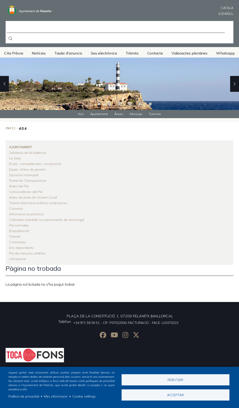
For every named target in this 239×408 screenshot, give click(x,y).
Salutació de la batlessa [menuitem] (27, 153)
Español (226, 14)
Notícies (39, 53)
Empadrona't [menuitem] (19, 231)
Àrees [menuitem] (118, 114)
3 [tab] (109, 104)
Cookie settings (84, 396)
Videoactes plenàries (189, 53)
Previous (4, 84)
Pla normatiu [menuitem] (19, 225)
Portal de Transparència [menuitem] (27, 180)
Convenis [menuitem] (16, 208)
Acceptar (175, 395)
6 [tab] (140, 104)
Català (227, 8)
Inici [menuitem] (81, 114)
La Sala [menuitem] (15, 158)
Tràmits (132, 53)
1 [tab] (88, 104)
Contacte (155, 53)
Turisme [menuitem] (155, 114)
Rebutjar (175, 380)
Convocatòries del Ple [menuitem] (25, 192)
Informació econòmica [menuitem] (26, 214)
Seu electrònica (104, 53)
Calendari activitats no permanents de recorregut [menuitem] (46, 220)
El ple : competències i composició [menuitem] (35, 164)
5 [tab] (129, 104)
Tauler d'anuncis (68, 53)
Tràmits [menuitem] (15, 236)
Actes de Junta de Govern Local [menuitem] (33, 197)
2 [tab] (99, 104)
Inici (11, 128)
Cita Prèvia (13, 53)
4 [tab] (119, 104)
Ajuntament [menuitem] (99, 114)
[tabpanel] (119, 84)
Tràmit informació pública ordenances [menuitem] (38, 203)
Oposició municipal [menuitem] (23, 175)
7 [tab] (150, 104)
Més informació (55, 396)
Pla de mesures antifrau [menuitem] (27, 253)
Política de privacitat (23, 396)
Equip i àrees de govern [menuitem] (27, 169)
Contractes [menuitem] (17, 242)
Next (234, 84)
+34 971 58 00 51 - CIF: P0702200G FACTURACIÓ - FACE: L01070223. (126, 323)
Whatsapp (225, 53)
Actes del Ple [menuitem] (19, 186)
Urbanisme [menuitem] (17, 259)
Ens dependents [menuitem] (21, 248)
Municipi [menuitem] (136, 114)
